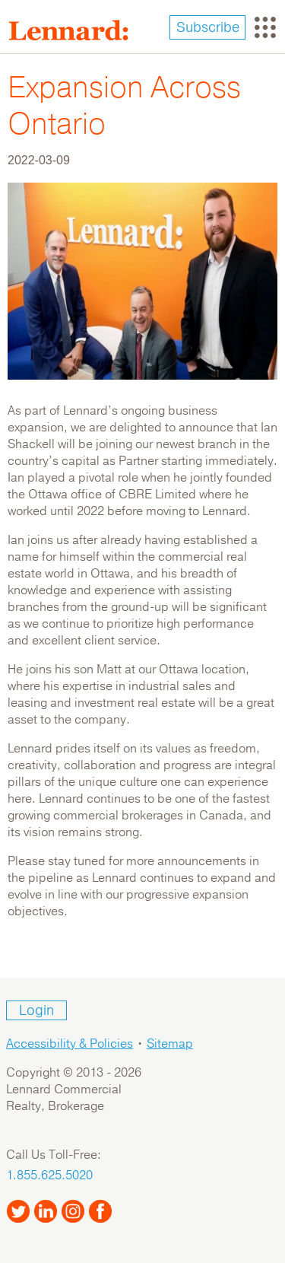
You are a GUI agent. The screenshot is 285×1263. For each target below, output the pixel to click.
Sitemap (170, 1044)
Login (36, 1010)
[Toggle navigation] (265, 27)
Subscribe (207, 27)
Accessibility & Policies (69, 1044)
